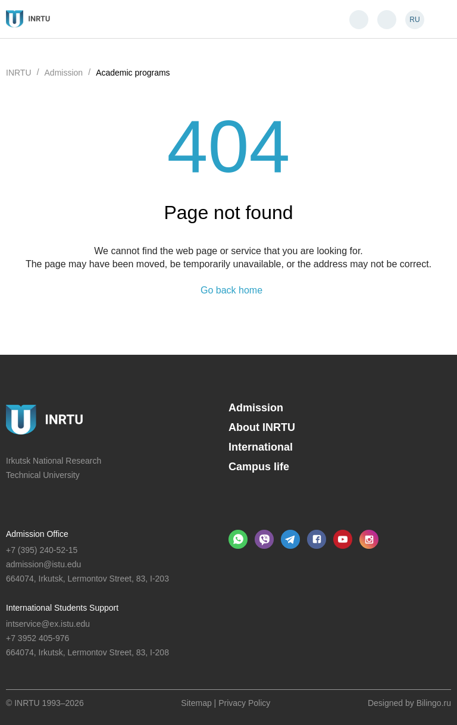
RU (414, 19)
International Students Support (62, 608)
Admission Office (37, 534)
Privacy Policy (244, 703)
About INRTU (261, 427)
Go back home (231, 290)
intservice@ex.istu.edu (48, 624)
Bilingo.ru (434, 703)
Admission (255, 407)
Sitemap (196, 703)
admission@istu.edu (43, 564)
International (260, 447)
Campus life (258, 466)
